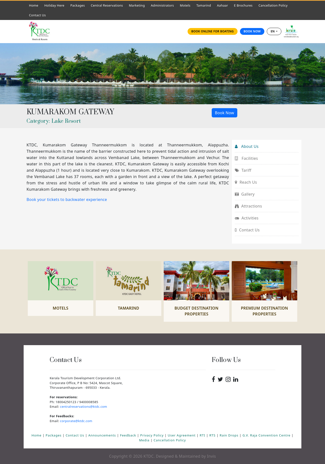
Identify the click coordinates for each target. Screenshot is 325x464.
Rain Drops (229, 435)
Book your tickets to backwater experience (67, 199)
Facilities (246, 158)
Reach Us (246, 182)
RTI (203, 435)
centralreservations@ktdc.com (83, 406)
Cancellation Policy (272, 5)
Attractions (248, 206)
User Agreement (182, 435)
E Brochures (243, 5)
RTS (213, 435)
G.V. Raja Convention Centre (266, 435)
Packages (77, 5)
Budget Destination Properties (196, 311)
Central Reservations (107, 5)
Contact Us (38, 15)
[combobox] (274, 31)
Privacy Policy (152, 435)
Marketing (137, 5)
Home (35, 5)
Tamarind (203, 5)
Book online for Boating (212, 31)
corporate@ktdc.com (76, 421)
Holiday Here (54, 5)
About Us (246, 146)
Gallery (245, 194)
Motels (186, 5)
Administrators (163, 5)
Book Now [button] (224, 112)
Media (145, 440)
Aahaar (222, 5)
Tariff (243, 170)
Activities (246, 218)
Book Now (252, 31)
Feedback (128, 435)
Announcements (102, 435)
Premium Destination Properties (264, 311)
